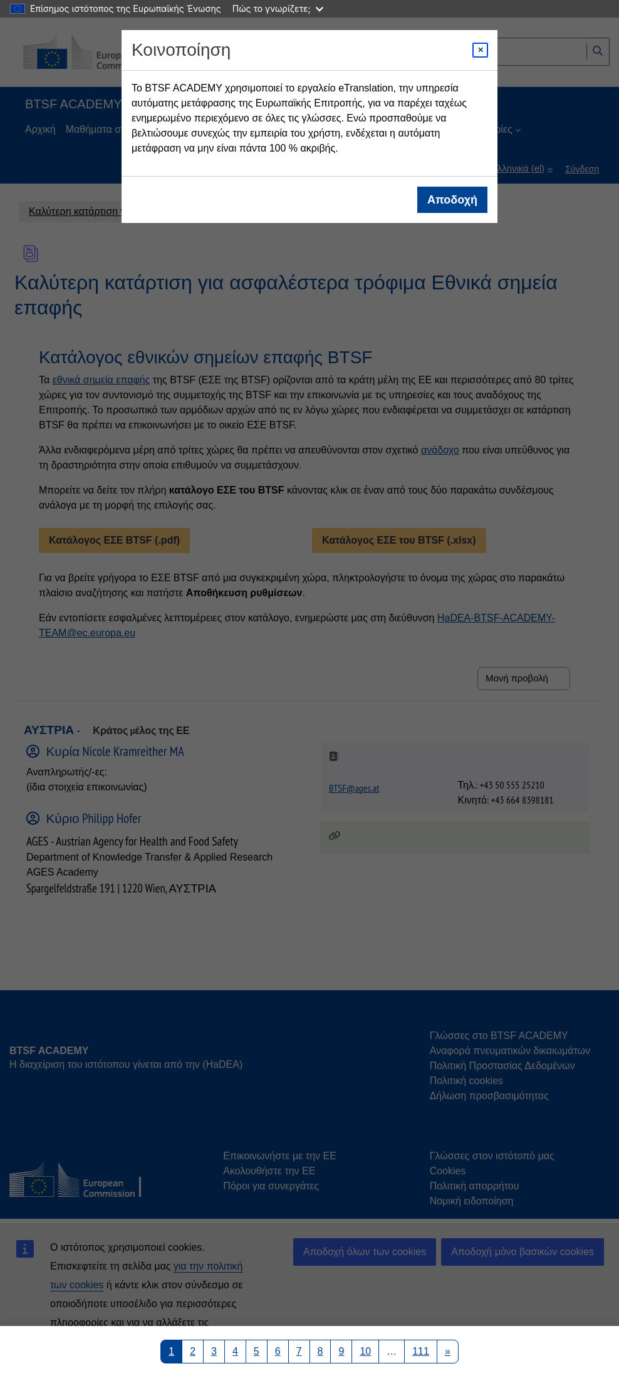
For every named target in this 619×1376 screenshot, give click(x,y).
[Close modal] (480, 50)
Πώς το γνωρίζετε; (277, 8)
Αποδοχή (452, 200)
